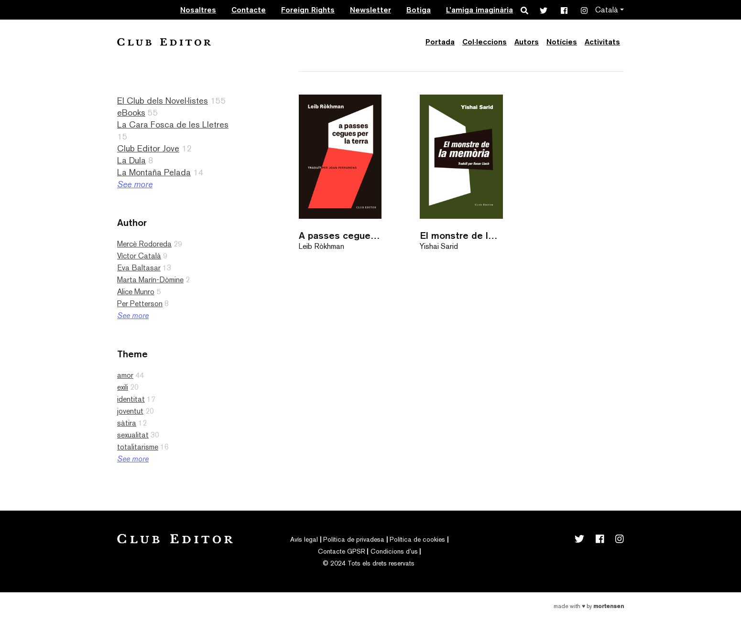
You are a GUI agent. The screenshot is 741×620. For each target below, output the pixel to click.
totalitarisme (137, 446)
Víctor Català (139, 255)
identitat (131, 399)
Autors (526, 41)
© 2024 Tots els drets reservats (368, 563)
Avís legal (304, 539)
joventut (130, 411)
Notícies (561, 41)
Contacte (248, 9)
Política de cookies (417, 539)
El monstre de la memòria (461, 235)
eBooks (131, 112)
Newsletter (370, 9)
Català (606, 9)
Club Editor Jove (148, 148)
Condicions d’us (394, 551)
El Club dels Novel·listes (162, 101)
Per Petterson (140, 303)
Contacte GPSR (341, 551)
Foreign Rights (308, 9)
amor (125, 375)
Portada (440, 41)
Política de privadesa (353, 539)
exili (122, 387)
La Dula (131, 160)
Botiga (418, 9)
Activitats (602, 41)
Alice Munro (135, 291)
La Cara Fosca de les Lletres (173, 124)
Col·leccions (484, 41)
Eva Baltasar (139, 267)
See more (135, 184)
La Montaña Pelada (154, 172)
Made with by (589, 606)
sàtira (126, 423)
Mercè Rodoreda (144, 243)
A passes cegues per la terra (340, 235)
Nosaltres (198, 9)
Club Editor (164, 42)
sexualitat (133, 434)
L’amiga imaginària (479, 9)
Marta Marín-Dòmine (150, 279)
